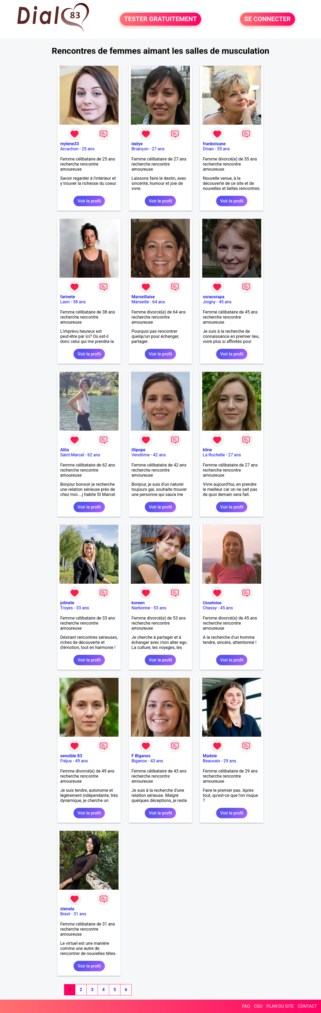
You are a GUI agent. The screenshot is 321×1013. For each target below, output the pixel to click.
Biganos (139, 760)
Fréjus (66, 760)
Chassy (210, 607)
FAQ (246, 1006)
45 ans (225, 301)
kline (207, 449)
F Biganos (140, 755)
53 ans (160, 607)
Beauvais (211, 760)
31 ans (79, 913)
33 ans (82, 607)
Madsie (210, 755)
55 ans (223, 148)
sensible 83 (71, 755)
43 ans (156, 760)
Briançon (139, 148)
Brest (65, 913)
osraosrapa (213, 296)
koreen (138, 602)
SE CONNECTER (267, 19)
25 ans (88, 148)
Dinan (208, 148)
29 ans (229, 760)
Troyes (66, 607)
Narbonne (140, 607)
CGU (258, 1006)
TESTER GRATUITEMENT (160, 19)
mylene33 (69, 143)
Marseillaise (143, 296)
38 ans (79, 301)
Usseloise (212, 602)
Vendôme (140, 454)
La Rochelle (214, 454)
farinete (67, 296)
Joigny (209, 301)
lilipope (138, 449)
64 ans (158, 301)
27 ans (158, 148)
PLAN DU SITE (280, 1006)
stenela (67, 908)
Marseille (140, 301)
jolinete (67, 602)
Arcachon (69, 148)
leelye (137, 143)
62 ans (93, 454)
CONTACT (307, 1006)
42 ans (159, 454)
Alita (64, 449)
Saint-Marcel (72, 454)
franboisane (214, 143)
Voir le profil (89, 201)
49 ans (81, 760)
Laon (64, 301)
